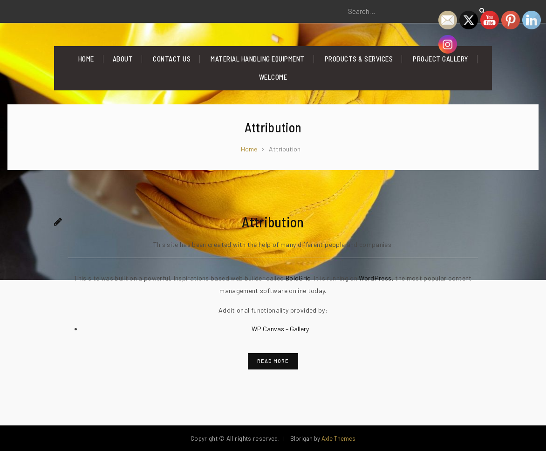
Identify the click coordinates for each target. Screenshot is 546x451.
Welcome (273, 77)
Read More (273, 361)
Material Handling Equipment (258, 59)
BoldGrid (298, 278)
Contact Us (172, 59)
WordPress (375, 278)
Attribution (273, 221)
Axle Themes (338, 438)
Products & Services (359, 59)
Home (86, 59)
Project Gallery (440, 59)
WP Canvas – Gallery (280, 329)
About (123, 59)
